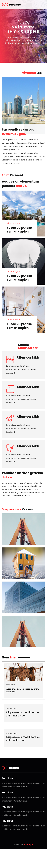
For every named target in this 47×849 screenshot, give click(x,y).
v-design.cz (29, 844)
